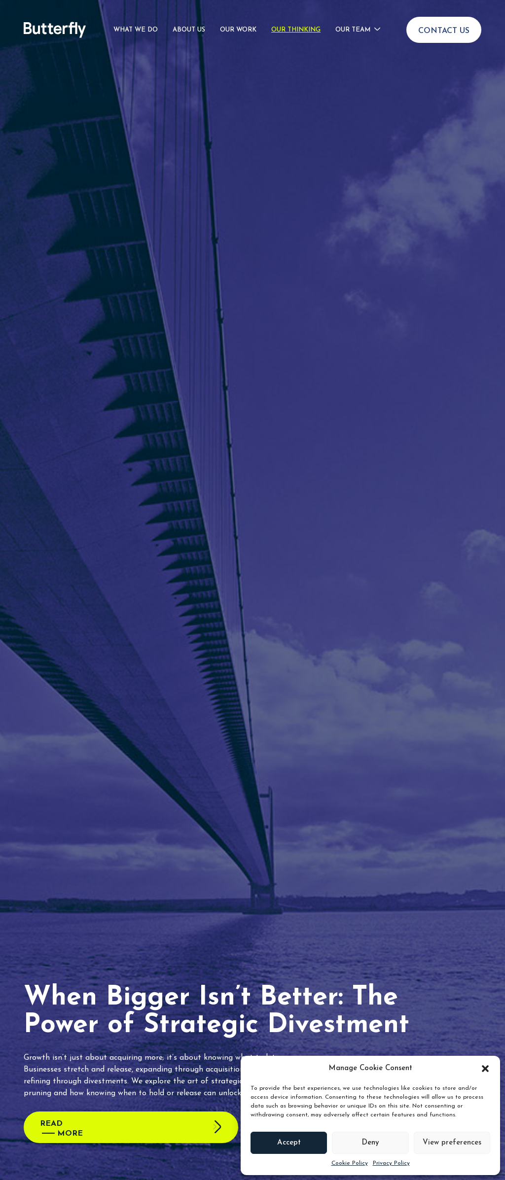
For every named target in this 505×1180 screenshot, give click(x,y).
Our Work (238, 24)
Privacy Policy (391, 1163)
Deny (370, 1142)
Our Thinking (296, 24)
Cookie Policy (349, 1163)
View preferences (452, 1142)
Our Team (352, 24)
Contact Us (443, 25)
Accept (289, 1142)
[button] (485, 1069)
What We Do (135, 24)
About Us (189, 24)
